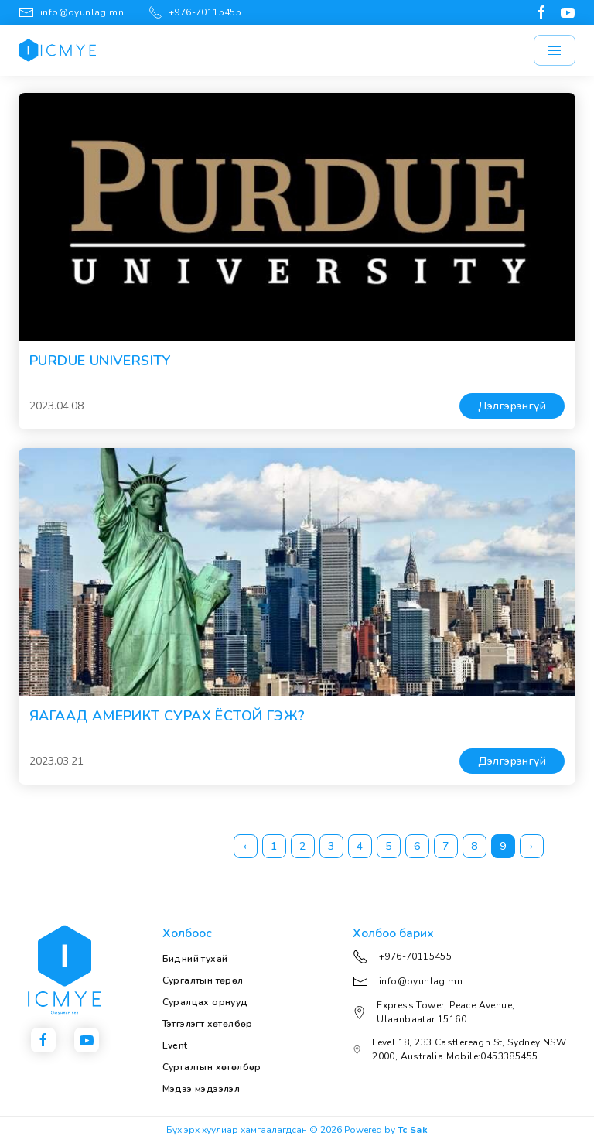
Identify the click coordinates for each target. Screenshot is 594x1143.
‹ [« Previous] (245, 846)
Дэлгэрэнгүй (512, 406)
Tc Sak (413, 1130)
